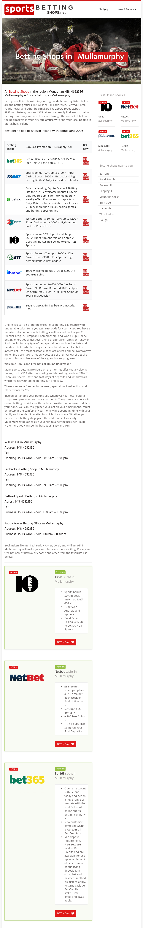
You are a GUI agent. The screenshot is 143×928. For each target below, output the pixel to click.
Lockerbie (105, 208)
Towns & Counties (125, 9)
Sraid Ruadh (107, 179)
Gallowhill (105, 185)
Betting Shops (19, 91)
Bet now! (86, 161)
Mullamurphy (64, 582)
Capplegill (105, 191)
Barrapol (104, 173)
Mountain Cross (109, 197)
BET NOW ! (65, 642)
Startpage (104, 9)
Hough (103, 220)
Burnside (105, 202)
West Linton (106, 214)
